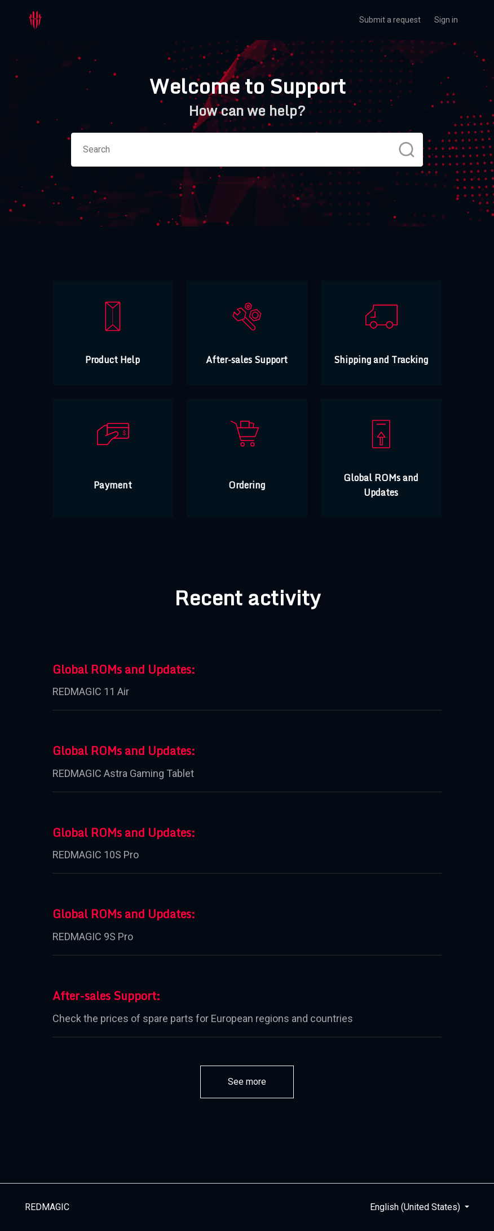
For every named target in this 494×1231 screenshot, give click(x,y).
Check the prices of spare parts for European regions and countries (202, 1018)
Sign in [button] (446, 19)
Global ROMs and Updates (121, 669)
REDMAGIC (47, 1207)
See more (261, 1081)
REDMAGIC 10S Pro (95, 855)
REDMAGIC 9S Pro (92, 936)
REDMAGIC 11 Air (90, 691)
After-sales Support (104, 996)
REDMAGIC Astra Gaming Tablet (123, 773)
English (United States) (416, 1207)
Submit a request (390, 19)
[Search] (247, 150)
